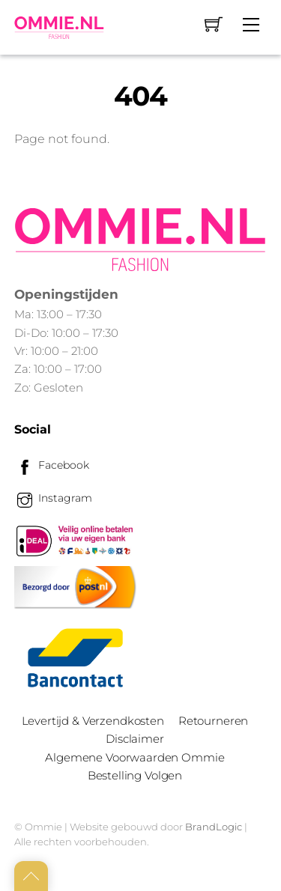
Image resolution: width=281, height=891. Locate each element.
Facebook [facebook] (51, 465)
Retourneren (213, 721)
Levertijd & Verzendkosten (93, 721)
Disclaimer (134, 739)
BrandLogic (213, 827)
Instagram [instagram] (53, 498)
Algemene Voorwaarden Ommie (134, 757)
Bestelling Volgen (135, 775)
